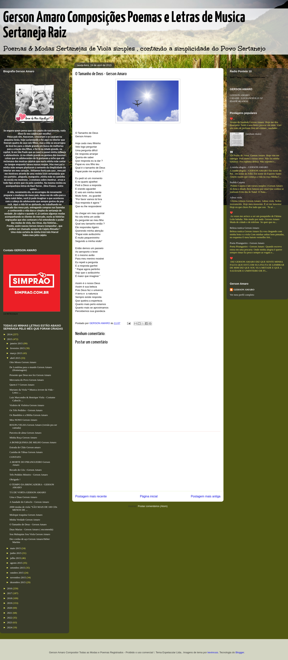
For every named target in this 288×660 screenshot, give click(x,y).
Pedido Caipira (237, 182)
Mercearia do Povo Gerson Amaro (26, 379)
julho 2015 (16, 558)
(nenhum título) (253, 133)
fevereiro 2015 (17, 348)
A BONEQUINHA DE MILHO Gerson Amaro (32, 442)
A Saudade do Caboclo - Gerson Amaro (29, 501)
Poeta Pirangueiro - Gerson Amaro (247, 243)
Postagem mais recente (91, 496)
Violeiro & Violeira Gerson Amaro (26, 405)
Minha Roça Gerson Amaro (23, 437)
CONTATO (15, 457)
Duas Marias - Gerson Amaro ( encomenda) (31, 529)
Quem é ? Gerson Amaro (21, 384)
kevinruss (213, 652)
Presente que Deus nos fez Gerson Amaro (30, 375)
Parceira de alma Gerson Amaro (25, 432)
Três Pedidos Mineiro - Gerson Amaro (28, 474)
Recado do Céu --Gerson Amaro (25, 469)
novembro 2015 (18, 577)
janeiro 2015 (16, 343)
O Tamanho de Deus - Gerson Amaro (27, 524)
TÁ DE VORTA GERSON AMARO (27, 492)
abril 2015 (15, 358)
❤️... (232, 118)
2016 (10, 588)
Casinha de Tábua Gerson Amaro (25, 452)
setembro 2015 (18, 567)
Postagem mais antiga (205, 496)
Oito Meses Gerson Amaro (22, 362)
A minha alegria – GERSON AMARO (249, 167)
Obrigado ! (14, 479)
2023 (10, 622)
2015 (10, 339)
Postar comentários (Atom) (153, 506)
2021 (10, 612)
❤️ (231, 212)
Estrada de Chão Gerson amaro (25, 447)
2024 (10, 627)
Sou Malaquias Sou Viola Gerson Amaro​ (29, 534)
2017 (10, 593)
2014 (10, 334)
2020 (10, 607)
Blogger (240, 652)
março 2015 (16, 353)
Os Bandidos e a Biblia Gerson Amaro (28, 415)
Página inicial (149, 496)
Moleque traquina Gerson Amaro (25, 514)
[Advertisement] (147, 461)
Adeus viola (236, 197)
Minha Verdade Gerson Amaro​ (24, 519)
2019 (10, 603)
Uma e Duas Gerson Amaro (23, 497)
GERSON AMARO (244, 289)
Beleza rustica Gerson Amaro (244, 227)
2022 (10, 617)
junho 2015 (16, 553)
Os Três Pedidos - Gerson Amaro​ (25, 410)
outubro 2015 (17, 572)
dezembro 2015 (18, 582)
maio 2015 (16, 548)
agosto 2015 (16, 562)
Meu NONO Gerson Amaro (23, 419)
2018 (10, 598)
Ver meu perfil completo (242, 294)
